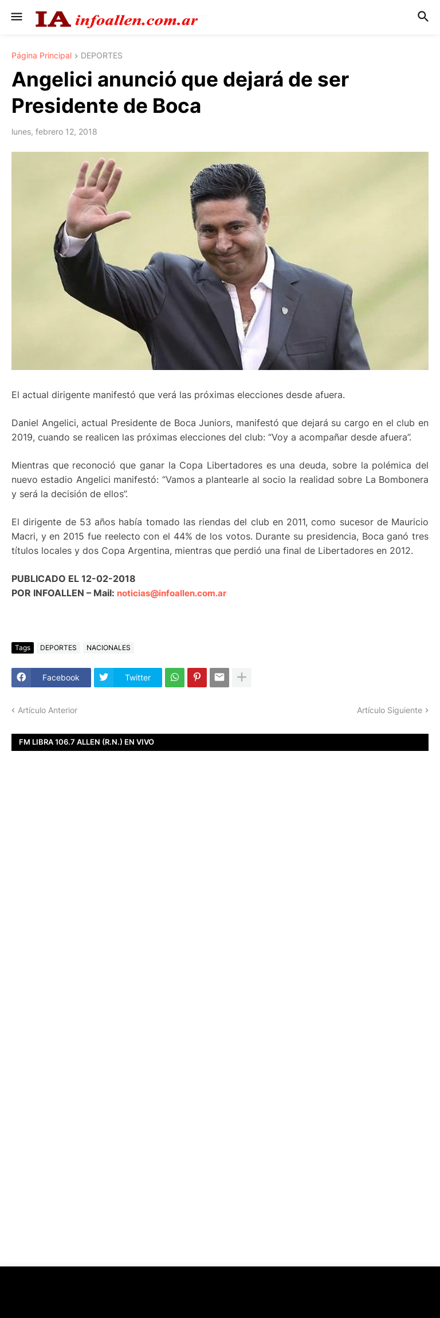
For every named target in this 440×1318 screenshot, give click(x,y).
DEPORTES (102, 56)
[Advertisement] (220, 916)
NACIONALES (109, 647)
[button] (16, 17)
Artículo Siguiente (389, 710)
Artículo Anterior (47, 710)
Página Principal (41, 56)
